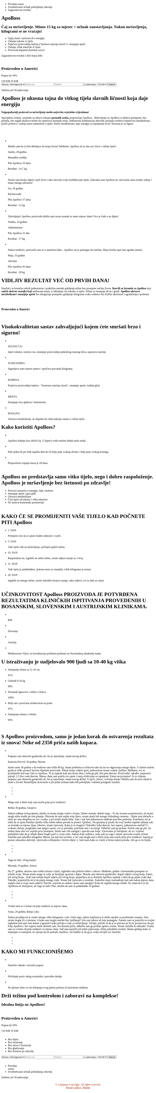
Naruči (112, 84)
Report (86, 1087)
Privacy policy (74, 1087)
